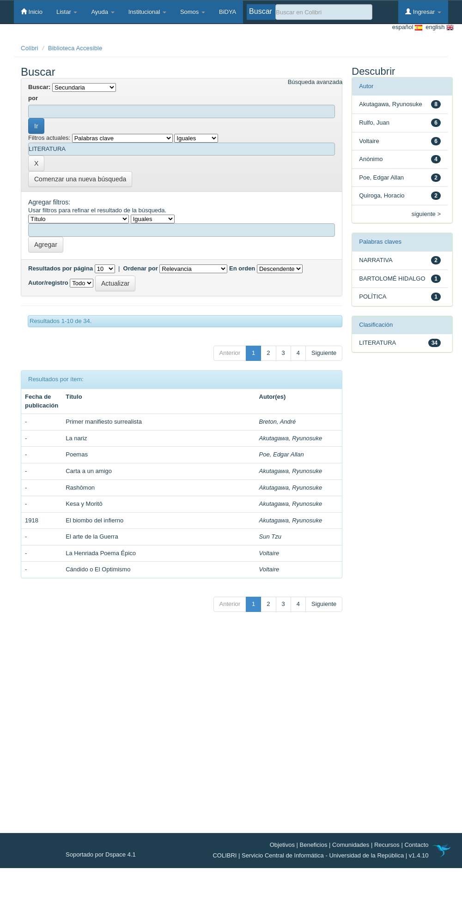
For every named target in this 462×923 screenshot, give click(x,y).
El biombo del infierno (94, 520)
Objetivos (282, 844)
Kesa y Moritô (84, 503)
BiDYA (227, 11)
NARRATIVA (375, 260)
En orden (242, 268)
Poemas (77, 454)
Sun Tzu (270, 536)
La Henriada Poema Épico (101, 553)
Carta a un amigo (89, 470)
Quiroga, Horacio (381, 195)
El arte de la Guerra (92, 536)
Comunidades (350, 844)
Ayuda (102, 11)
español (407, 27)
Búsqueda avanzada (315, 81)
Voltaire (269, 553)
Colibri (29, 48)
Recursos (387, 844)
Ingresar (423, 11)
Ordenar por (140, 268)
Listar (66, 11)
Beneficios (314, 844)
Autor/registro (48, 282)
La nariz (76, 438)
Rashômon (80, 487)
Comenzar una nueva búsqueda (80, 179)
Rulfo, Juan (374, 122)
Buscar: (39, 87)
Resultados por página (60, 268)
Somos (192, 11)
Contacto (416, 844)
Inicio (32, 11)
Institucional (147, 11)
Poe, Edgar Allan (281, 454)
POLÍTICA (372, 296)
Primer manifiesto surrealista (104, 421)
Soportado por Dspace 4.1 (101, 854)
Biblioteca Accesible (75, 48)
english (438, 27)
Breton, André (277, 421)
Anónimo (371, 159)
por (33, 98)
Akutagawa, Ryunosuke (290, 438)
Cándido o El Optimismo (98, 569)
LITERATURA (377, 342)
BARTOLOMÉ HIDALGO (392, 278)
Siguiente (323, 352)
